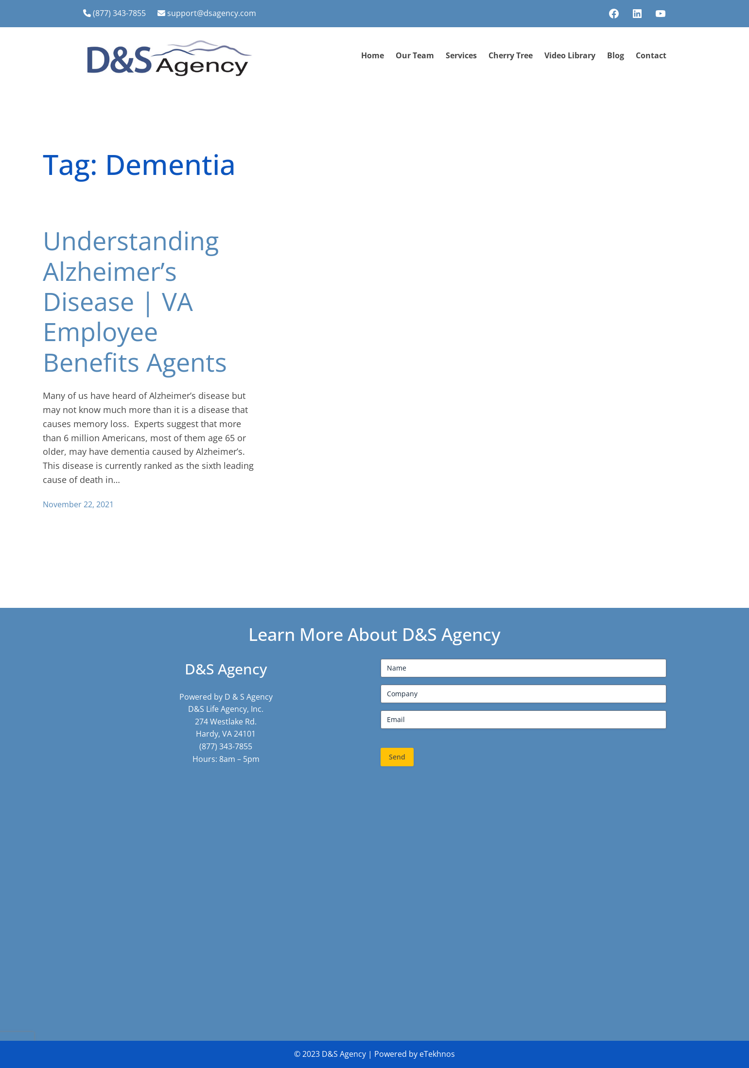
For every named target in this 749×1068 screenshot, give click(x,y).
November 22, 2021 (78, 504)
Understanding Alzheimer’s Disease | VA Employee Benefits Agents (135, 301)
